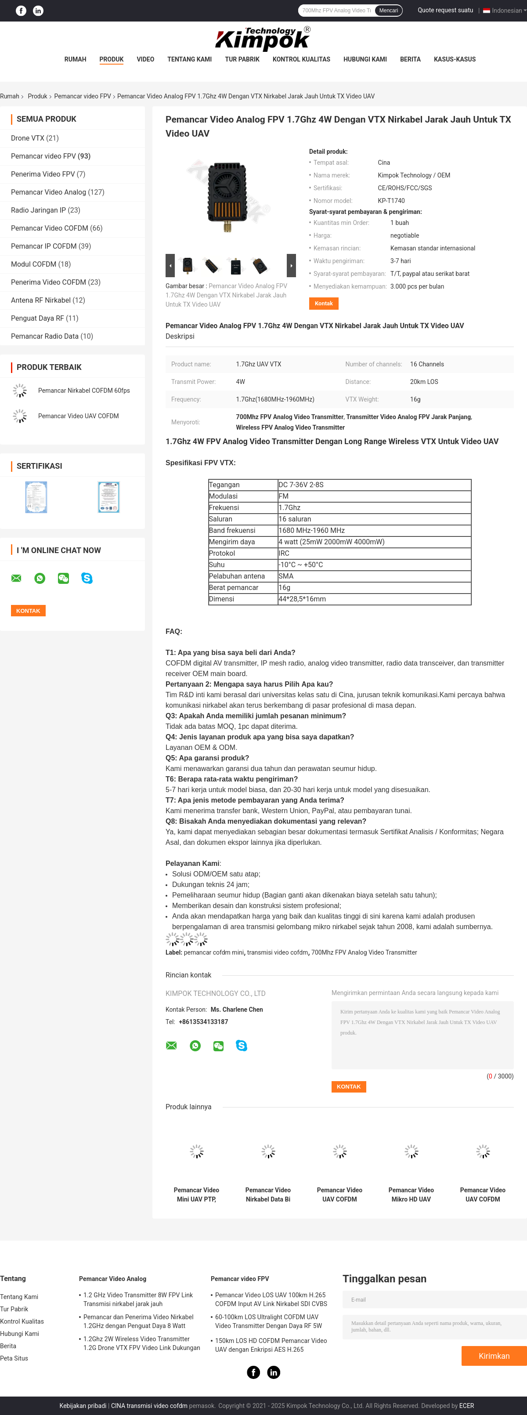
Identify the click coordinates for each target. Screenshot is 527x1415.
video (145, 59)
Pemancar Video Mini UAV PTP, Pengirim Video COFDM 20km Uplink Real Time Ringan (196, 1195)
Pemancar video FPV (82, 96)
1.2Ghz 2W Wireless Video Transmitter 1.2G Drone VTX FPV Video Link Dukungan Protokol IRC (141, 1344)
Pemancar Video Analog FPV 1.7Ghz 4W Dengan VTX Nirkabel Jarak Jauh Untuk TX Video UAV (226, 295)
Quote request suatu (445, 10)
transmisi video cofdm (277, 952)
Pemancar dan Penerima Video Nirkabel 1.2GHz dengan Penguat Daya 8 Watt (138, 1321)
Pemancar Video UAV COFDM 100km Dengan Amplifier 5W (340, 1195)
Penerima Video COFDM (48, 282)
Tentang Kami (189, 59)
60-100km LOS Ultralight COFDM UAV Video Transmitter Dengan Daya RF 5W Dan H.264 (268, 1323)
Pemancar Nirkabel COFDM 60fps (84, 390)
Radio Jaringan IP (38, 210)
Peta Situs (14, 1358)
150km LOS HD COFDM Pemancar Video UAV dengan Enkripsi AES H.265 (271, 1345)
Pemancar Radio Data (45, 336)
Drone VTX (27, 138)
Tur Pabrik (242, 59)
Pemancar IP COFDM (44, 246)
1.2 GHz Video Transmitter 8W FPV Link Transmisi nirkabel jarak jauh (138, 1299)
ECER (466, 1405)
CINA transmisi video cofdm (149, 1405)
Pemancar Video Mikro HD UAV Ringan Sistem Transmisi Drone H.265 (411, 1195)
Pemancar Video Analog (48, 192)
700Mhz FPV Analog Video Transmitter (364, 952)
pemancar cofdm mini (214, 952)
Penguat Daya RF (37, 318)
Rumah (76, 59)
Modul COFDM (34, 264)
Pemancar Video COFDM (49, 228)
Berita (410, 59)
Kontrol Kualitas (301, 59)
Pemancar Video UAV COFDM (78, 416)
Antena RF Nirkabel (41, 300)
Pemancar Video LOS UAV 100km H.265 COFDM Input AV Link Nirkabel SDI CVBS (271, 1299)
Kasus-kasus (455, 59)
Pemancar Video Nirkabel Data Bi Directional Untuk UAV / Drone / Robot (268, 1195)
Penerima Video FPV (43, 174)
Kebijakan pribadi (83, 1405)
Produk (112, 59)
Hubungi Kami (365, 59)
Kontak (324, 303)
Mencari (388, 10)
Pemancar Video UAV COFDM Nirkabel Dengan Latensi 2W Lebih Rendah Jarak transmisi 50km (483, 1195)
